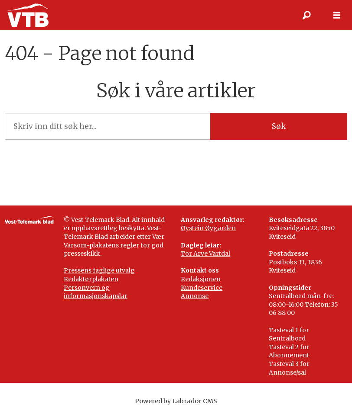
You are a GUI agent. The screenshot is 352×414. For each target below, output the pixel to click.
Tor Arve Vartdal (205, 253)
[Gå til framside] (28, 15)
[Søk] (306, 15)
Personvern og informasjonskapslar (95, 292)
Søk (279, 126)
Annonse (195, 296)
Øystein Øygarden (208, 228)
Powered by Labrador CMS (176, 401)
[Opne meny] (337, 15)
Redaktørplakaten (91, 279)
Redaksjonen (201, 279)
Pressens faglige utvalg (99, 270)
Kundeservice (201, 288)
